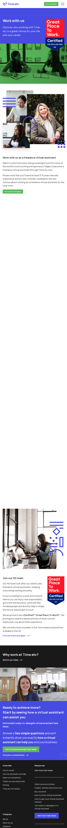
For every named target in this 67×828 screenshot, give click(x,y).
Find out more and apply (13, 191)
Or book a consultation (14, 755)
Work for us (8, 823)
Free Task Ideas (51, 4)
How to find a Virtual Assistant (48, 795)
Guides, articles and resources (48, 788)
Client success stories (45, 784)
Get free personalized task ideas (21, 749)
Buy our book (40, 791)
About (5, 819)
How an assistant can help (14, 774)
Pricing (6, 785)
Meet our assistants (12, 777)
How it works (8, 770)
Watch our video (10, 660)
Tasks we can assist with (14, 781)
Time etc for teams (11, 788)
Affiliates (7, 826)
